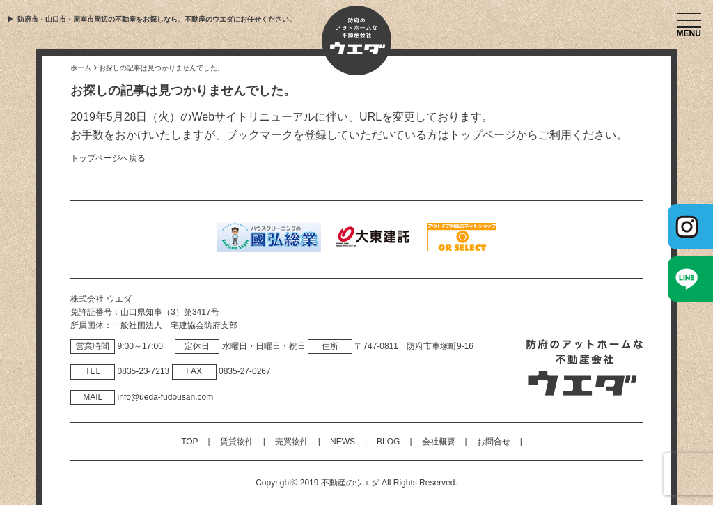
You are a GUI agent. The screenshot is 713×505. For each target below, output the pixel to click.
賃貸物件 (236, 441)
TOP (189, 441)
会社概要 (438, 441)
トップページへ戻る (108, 158)
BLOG (388, 441)
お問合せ (493, 441)
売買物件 (291, 441)
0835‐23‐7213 (144, 371)
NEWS (342, 441)
